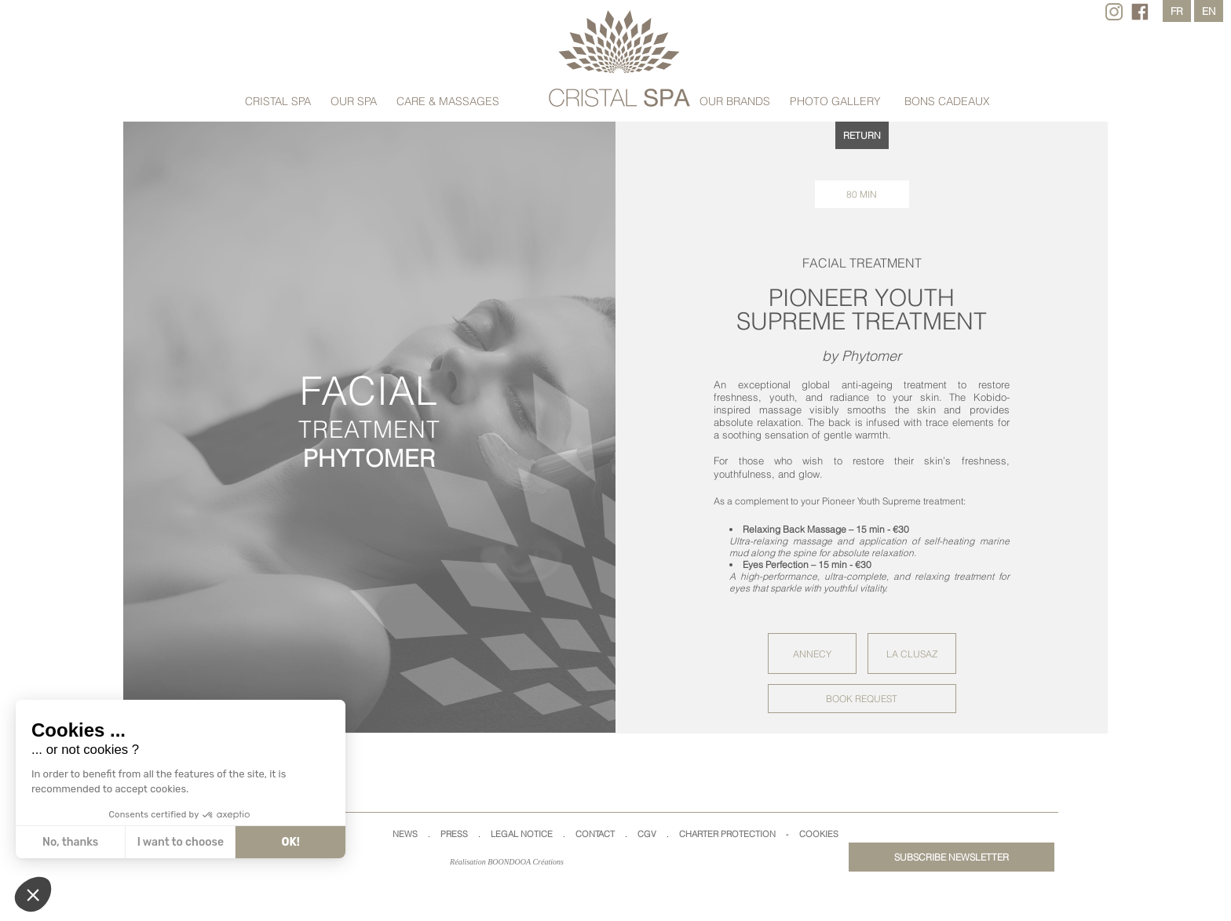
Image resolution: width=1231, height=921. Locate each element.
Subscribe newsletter (951, 857)
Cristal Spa (278, 101)
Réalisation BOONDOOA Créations (507, 861)
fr (1177, 11)
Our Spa (354, 101)
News (405, 833)
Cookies (818, 833)
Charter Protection (727, 833)
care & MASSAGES (447, 101)
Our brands (735, 101)
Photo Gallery (835, 101)
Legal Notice (522, 833)
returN (862, 135)
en (1208, 11)
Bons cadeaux (947, 101)
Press (454, 833)
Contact (595, 833)
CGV (646, 833)
